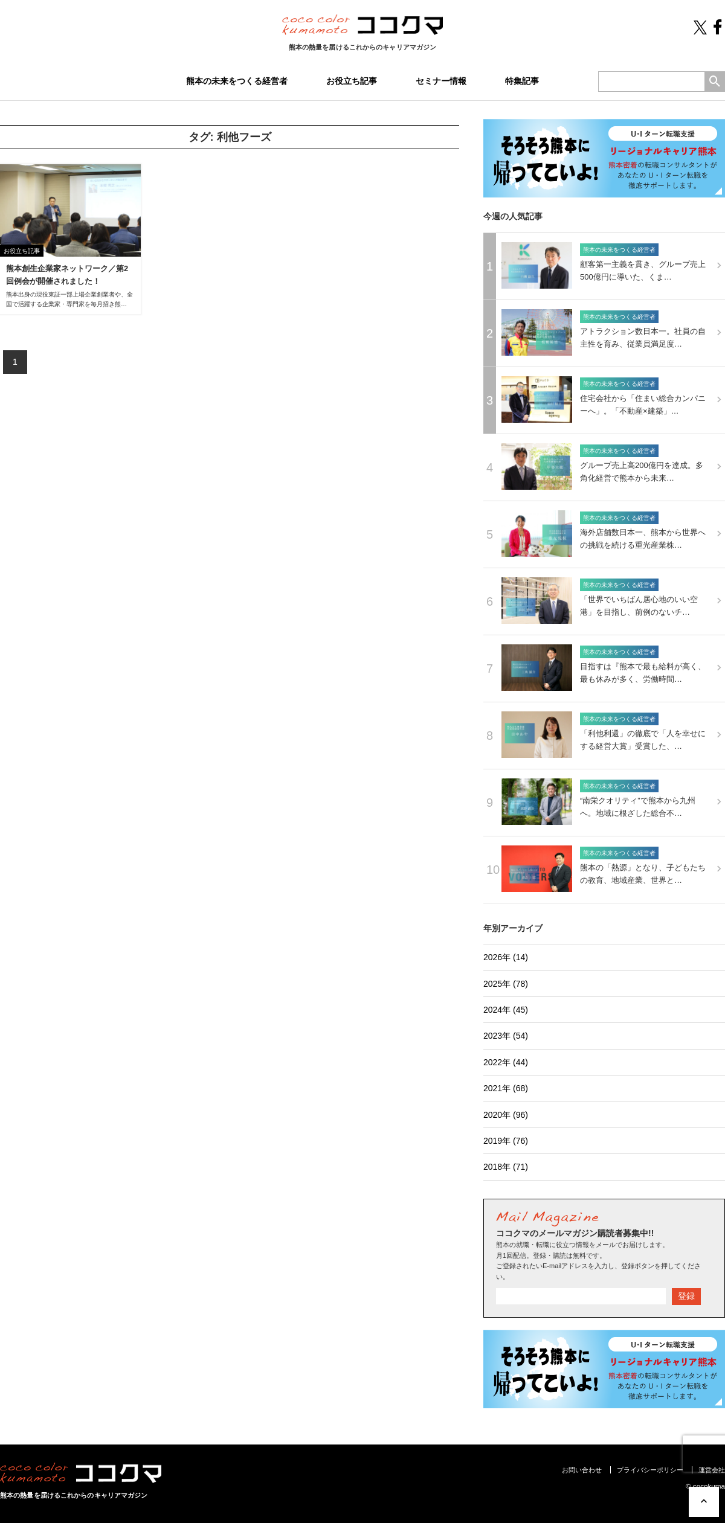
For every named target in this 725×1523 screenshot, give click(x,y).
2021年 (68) (505, 1088)
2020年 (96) (505, 1115)
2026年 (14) (505, 957)
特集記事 (522, 81)
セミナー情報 (441, 81)
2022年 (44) (505, 1062)
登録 (686, 1296)
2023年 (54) (505, 1035)
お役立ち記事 (351, 81)
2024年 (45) (505, 1010)
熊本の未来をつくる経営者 (237, 81)
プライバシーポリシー (650, 1469)
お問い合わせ (582, 1469)
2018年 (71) (505, 1167)
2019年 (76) (505, 1141)
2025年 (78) (505, 984)
